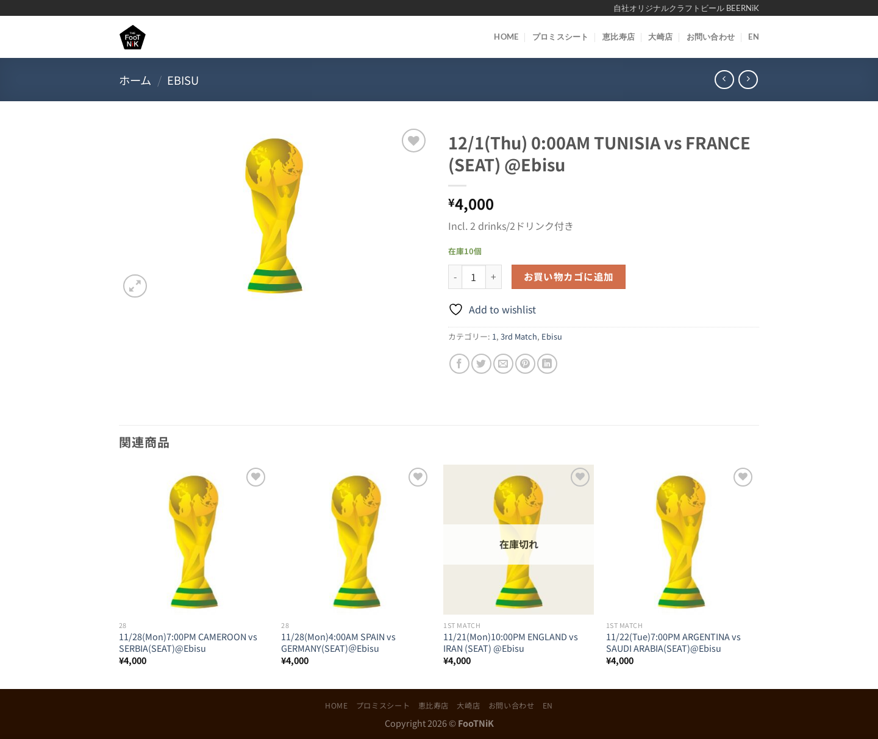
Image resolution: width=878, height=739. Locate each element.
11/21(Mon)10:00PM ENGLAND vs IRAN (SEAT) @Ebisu (510, 642)
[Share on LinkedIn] (547, 364)
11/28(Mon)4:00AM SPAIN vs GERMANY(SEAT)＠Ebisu (338, 642)
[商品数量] (474, 277)
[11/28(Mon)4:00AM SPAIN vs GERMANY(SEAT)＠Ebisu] (356, 540)
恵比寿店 (618, 36)
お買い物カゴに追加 (569, 276)
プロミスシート (560, 36)
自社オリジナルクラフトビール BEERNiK (686, 8)
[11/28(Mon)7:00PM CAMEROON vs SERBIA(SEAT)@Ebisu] (194, 540)
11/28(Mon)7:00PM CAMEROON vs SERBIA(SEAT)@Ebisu (188, 642)
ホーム (135, 80)
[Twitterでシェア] (481, 364)
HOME (506, 36)
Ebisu (183, 80)
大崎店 (660, 36)
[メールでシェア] (503, 364)
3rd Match (519, 336)
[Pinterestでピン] (525, 364)
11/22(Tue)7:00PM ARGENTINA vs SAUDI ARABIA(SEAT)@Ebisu (673, 642)
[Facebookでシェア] (459, 364)
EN (753, 36)
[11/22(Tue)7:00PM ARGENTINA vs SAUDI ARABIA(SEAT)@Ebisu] (681, 540)
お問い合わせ (711, 36)
